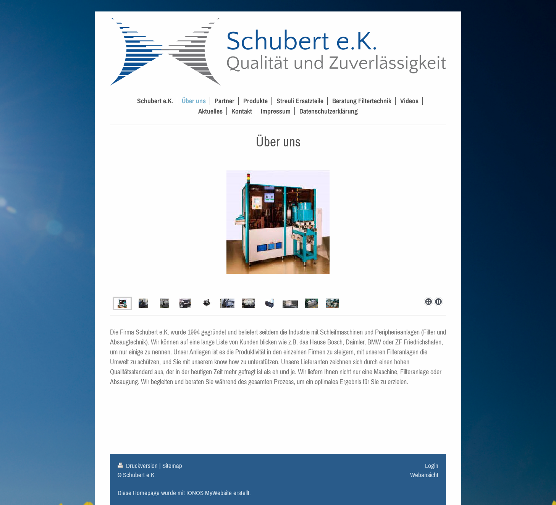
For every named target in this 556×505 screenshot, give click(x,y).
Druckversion (138, 465)
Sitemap (172, 465)
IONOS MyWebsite (209, 493)
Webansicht (424, 475)
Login (431, 465)
